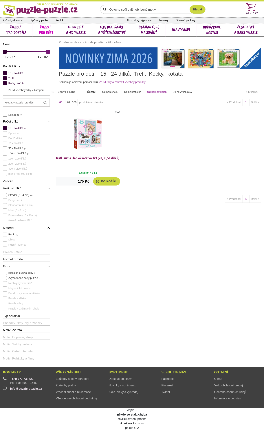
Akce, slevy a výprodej (123, 392)
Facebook (167, 378)
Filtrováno (114, 42)
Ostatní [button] (221, 372)
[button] (106, 181)
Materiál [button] (8, 228)
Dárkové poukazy (185, 20)
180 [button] (74, 102)
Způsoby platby (39, 20)
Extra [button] (6, 266)
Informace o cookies (227, 398)
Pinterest (167, 385)
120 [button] (67, 102)
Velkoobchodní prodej (228, 385)
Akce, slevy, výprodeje (139, 20)
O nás (218, 378)
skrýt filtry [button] (67, 92)
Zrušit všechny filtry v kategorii (26, 90)
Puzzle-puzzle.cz (70, 42)
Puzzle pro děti (94, 42)
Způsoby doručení (13, 20)
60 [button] (60, 102)
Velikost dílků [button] (12, 188)
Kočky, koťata (16, 83)
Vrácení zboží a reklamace (73, 392)
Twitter (165, 392)
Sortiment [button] (118, 372)
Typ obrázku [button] (11, 316)
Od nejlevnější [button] (110, 92)
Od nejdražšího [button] (132, 92)
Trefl (11, 78)
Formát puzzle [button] (13, 259)
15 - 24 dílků (15, 73)
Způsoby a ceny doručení (72, 378)
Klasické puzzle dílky (22, 272)
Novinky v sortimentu (122, 385)
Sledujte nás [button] (173, 372)
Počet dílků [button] (10, 121)
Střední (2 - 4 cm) (20, 195)
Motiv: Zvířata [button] (12, 330)
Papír (13, 234)
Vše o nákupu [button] (68, 372)
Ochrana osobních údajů (230, 392)
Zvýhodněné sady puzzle (24, 278)
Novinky (163, 20)
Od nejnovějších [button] (157, 92)
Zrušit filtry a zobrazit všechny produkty (122, 82)
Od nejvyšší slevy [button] (182, 92)
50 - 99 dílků (17, 148)
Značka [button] (8, 181)
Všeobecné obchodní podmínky (76, 398)
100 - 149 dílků (18, 153)
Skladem (15, 114)
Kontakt (60, 20)
